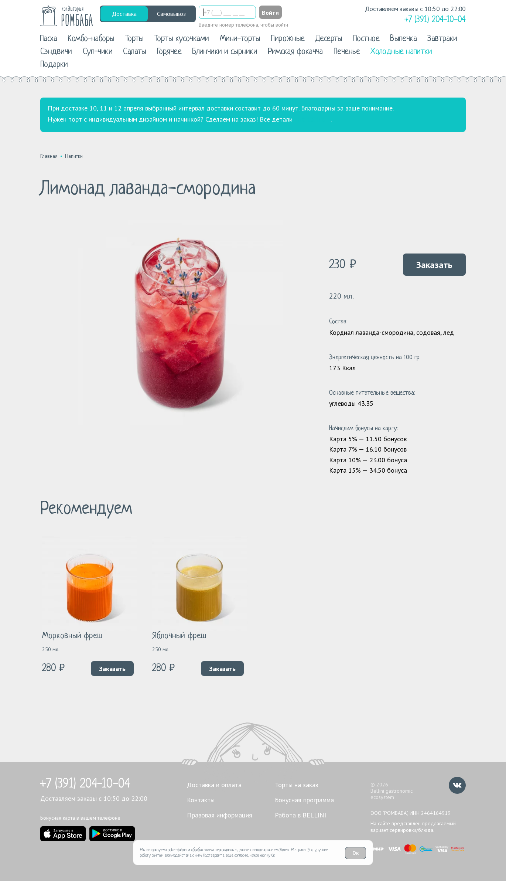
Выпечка (403, 39)
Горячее (169, 52)
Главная (49, 156)
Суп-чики (98, 52)
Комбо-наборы (91, 39)
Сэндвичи (56, 52)
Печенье (347, 52)
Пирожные (288, 39)
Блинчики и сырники (224, 52)
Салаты (134, 52)
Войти (270, 12)
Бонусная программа (304, 800)
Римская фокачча (295, 52)
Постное (366, 39)
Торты (134, 39)
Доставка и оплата (214, 784)
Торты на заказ (296, 784)
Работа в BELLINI (300, 815)
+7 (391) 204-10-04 (85, 784)
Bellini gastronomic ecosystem (391, 794)
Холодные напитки (401, 52)
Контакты (201, 800)
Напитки (74, 156)
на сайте (311, 119)
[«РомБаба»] (66, 16)
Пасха (48, 39)
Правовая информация (219, 815)
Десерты (328, 39)
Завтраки (442, 39)
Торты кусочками (181, 39)
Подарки (54, 64)
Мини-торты (240, 39)
